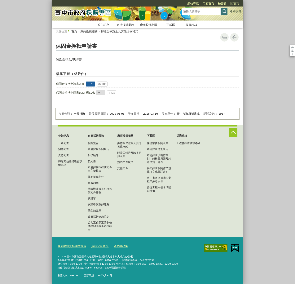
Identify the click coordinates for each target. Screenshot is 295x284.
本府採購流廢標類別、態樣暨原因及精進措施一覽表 (159, 159)
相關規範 (93, 143)
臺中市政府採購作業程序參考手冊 (159, 179)
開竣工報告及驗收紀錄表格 (129, 154)
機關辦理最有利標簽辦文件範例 (100, 190)
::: (50, 1)
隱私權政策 (114, 245)
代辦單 (92, 198)
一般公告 (63, 143)
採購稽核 (191, 24)
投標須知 (93, 155)
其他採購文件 (96, 176)
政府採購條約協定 (98, 216)
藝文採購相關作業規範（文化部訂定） (159, 170)
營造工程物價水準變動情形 (159, 189)
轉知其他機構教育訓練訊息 (70, 163)
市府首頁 (208, 3)
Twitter (289, 63)
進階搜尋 (235, 11)
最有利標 (93, 182)
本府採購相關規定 (98, 149)
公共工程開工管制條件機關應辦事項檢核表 (100, 226)
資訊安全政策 (94, 245)
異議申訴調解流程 (98, 204)
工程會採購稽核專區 (188, 143)
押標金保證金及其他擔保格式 (119, 31)
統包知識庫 (94, 210)
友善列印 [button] (224, 37)
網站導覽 (193, 3)
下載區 (170, 24)
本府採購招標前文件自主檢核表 (100, 169)
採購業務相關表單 (157, 143)
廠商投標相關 (148, 24)
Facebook (289, 54)
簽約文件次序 (125, 162)
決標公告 (63, 155)
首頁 (74, 31)
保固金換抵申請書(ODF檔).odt (75, 92)
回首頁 (234, 3)
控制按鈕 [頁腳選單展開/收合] (233, 132)
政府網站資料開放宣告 (70, 245)
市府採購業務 (125, 24)
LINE (289, 72)
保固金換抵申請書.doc (70, 83)
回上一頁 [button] (234, 37)
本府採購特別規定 (157, 149)
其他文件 (122, 168)
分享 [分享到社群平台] (289, 47)
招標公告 (63, 149)
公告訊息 (103, 24)
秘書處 (222, 3)
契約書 (92, 161)
